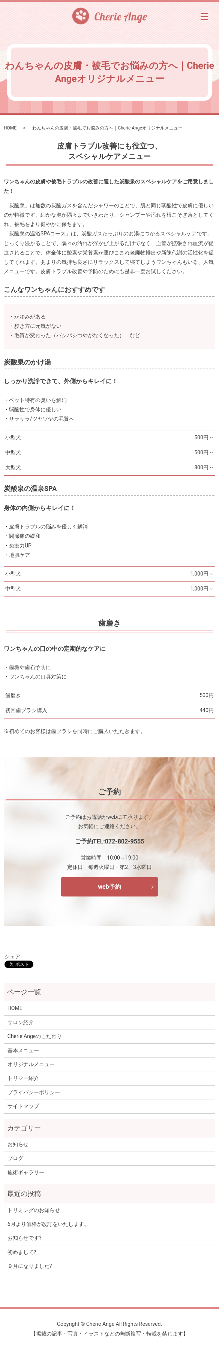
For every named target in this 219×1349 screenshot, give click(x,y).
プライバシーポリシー (34, 1092)
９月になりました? (30, 1266)
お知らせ (18, 1144)
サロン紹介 (21, 1022)
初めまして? (22, 1252)
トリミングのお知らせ (34, 1210)
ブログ (15, 1158)
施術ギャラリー (26, 1172)
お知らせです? (25, 1238)
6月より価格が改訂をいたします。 (48, 1224)
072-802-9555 (124, 841)
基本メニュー (23, 1050)
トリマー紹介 (23, 1078)
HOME (10, 128)
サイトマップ (23, 1106)
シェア (12, 956)
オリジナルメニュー (31, 1064)
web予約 (109, 886)
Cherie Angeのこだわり (35, 1036)
